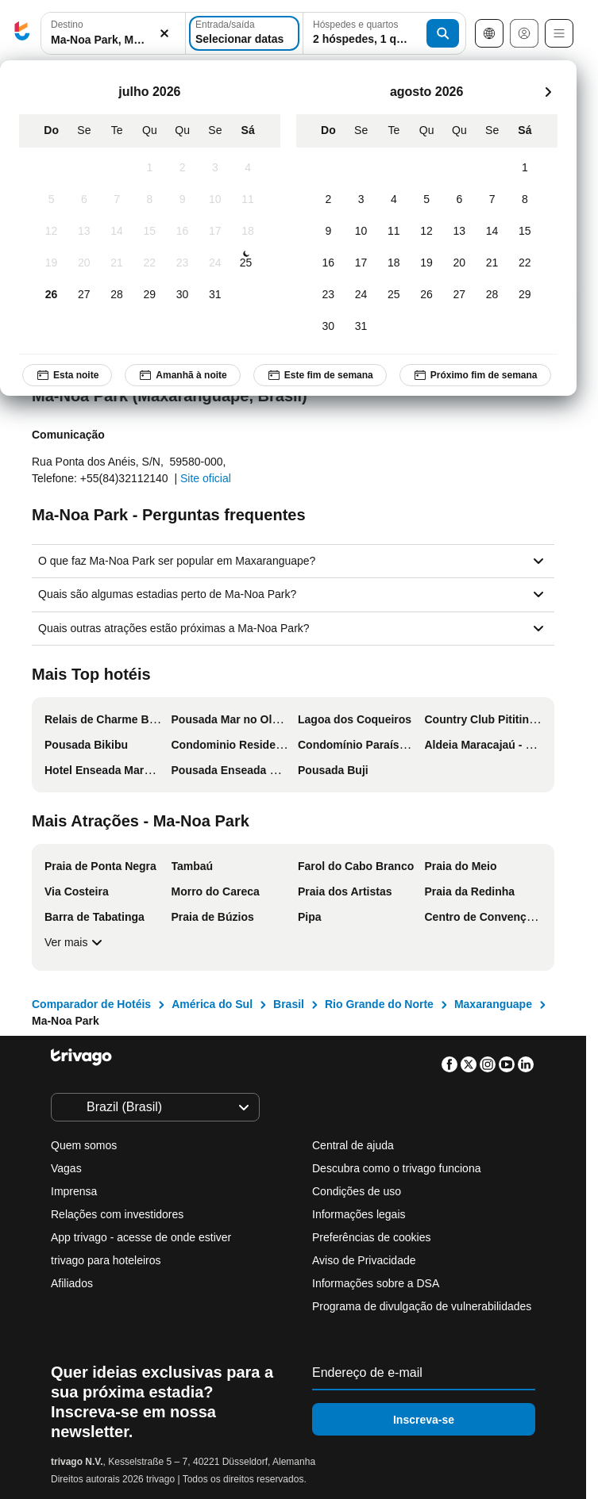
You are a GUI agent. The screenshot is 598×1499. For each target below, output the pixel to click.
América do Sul (212, 1004)
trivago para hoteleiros (106, 1260)
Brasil (288, 1004)
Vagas (66, 1168)
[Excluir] (164, 33)
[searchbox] (113, 40)
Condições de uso (356, 1191)
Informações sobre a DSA (375, 1283)
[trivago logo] (22, 33)
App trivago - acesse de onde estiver (141, 1237)
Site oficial (205, 478)
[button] (113, 34)
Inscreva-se (423, 1419)
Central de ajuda (353, 1145)
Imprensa (74, 1191)
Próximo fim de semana (475, 375)
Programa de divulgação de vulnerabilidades (421, 1306)
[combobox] (113, 33)
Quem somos (84, 1145)
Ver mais (75, 942)
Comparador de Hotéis (91, 1004)
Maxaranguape (493, 1004)
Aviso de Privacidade (363, 1260)
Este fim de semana (320, 375)
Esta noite (67, 375)
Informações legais (359, 1214)
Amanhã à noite (182, 375)
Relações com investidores (117, 1214)
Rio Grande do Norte (379, 1004)
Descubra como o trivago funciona (396, 1168)
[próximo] (547, 92)
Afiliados (72, 1283)
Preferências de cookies (373, 1237)
